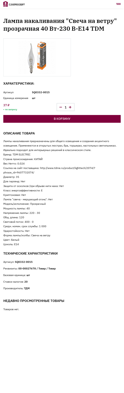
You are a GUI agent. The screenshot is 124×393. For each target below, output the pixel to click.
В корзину (62, 118)
